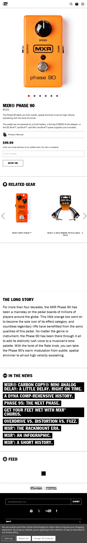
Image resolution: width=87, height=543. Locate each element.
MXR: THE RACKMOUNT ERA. (32, 428)
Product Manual (15, 134)
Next (84, 216)
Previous (2, 216)
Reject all (24, 538)
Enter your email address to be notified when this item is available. (31, 147)
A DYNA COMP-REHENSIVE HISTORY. (38, 396)
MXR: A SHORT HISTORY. (28, 443)
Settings (8, 538)
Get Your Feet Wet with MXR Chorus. (35, 412)
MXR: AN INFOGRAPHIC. (27, 436)
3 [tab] (40, 96)
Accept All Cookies (43, 538)
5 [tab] (52, 96)
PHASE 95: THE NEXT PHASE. (32, 403)
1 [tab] (29, 96)
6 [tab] (57, 96)
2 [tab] (35, 96)
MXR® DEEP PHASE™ (22, 233)
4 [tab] (46, 96)
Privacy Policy (12, 532)
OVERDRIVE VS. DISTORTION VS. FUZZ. (40, 421)
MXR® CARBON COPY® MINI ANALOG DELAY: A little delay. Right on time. (43, 387)
